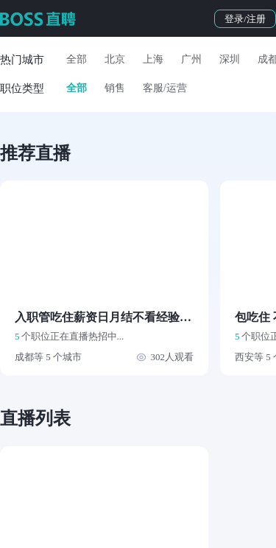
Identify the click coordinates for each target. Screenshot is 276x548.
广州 (191, 59)
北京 (115, 59)
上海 (153, 59)
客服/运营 (165, 88)
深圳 (229, 59)
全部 (76, 59)
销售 (115, 88)
